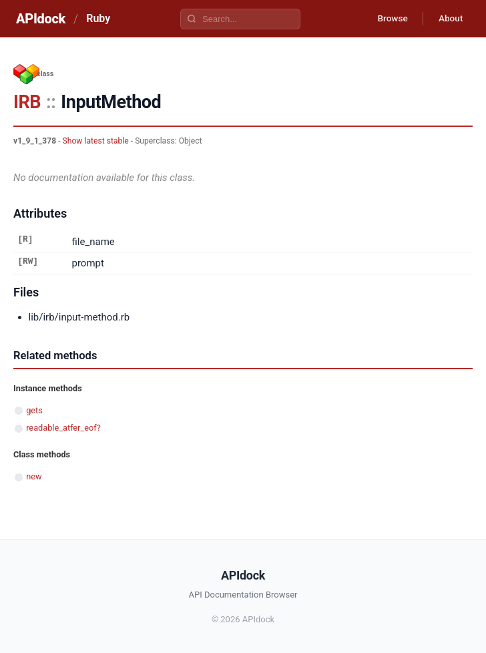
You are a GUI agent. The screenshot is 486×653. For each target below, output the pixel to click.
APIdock (40, 19)
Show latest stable (96, 141)
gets (34, 410)
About (449, 18)
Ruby (98, 18)
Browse (389, 18)
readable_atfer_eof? (63, 428)
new (33, 476)
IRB (27, 102)
